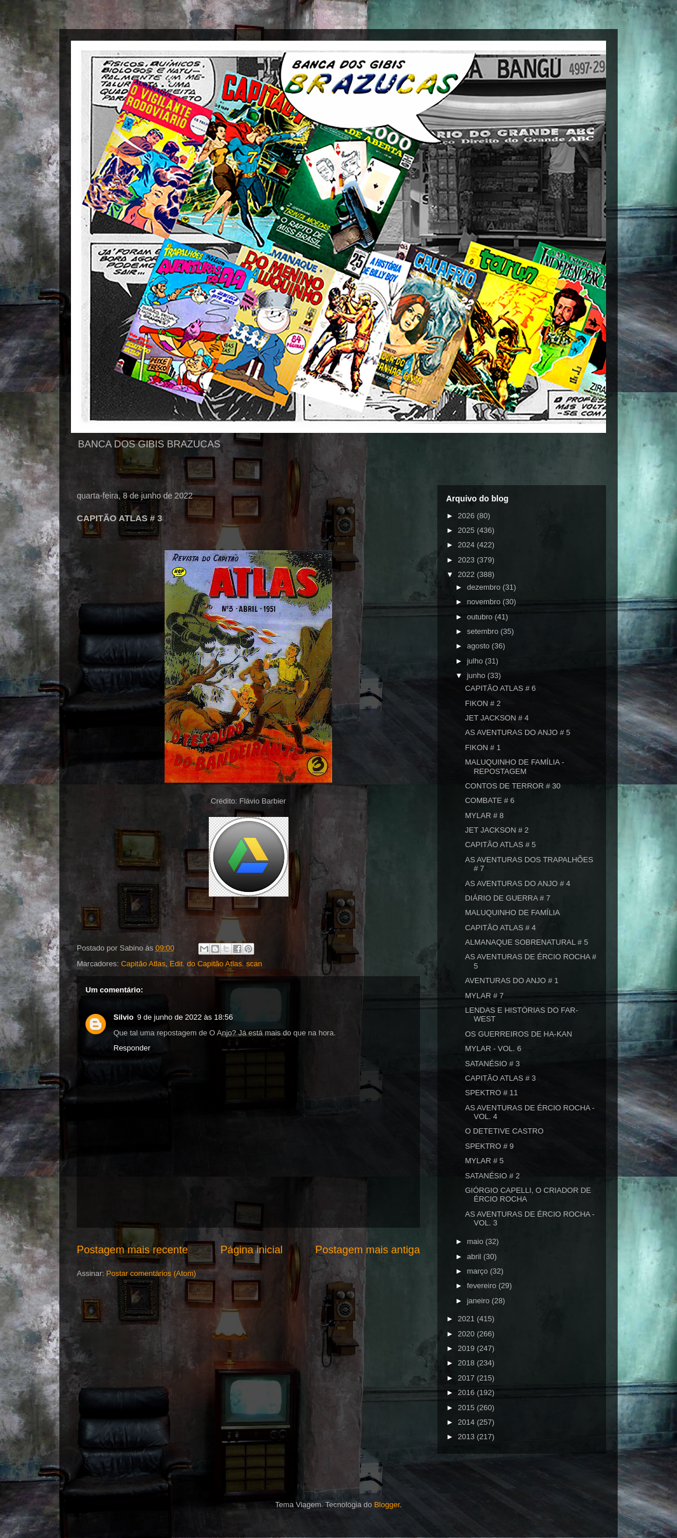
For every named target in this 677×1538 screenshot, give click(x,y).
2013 (467, 1436)
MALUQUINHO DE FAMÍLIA (512, 912)
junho (477, 675)
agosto (479, 645)
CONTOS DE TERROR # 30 (512, 785)
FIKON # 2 (482, 703)
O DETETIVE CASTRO (504, 1131)
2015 (467, 1407)
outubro (481, 616)
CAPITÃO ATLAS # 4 (500, 927)
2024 (467, 544)
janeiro (479, 1300)
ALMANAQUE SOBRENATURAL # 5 (526, 942)
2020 (467, 1333)
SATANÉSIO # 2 (492, 1175)
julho (476, 661)
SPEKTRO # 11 (491, 1092)
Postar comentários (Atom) (151, 1273)
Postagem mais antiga (367, 1250)
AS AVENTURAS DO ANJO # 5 (517, 732)
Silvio (123, 1017)
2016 (467, 1392)
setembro (484, 631)
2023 (467, 559)
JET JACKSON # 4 (497, 718)
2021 (467, 1318)
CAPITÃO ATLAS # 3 (500, 1078)
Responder (132, 1048)
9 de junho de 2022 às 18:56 (185, 1017)
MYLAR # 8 (484, 815)
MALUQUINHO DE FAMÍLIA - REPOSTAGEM (514, 767)
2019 (467, 1348)
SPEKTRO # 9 (489, 1146)
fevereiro (482, 1285)
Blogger (387, 1504)
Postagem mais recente (132, 1250)
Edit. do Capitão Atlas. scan (216, 963)
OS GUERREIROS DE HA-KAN (518, 1034)
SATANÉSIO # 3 (492, 1063)
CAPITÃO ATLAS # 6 (500, 688)
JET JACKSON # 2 (497, 830)
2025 (467, 530)
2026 (467, 515)
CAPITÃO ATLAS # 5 (500, 844)
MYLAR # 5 (484, 1160)
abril (475, 1256)
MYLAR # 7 (484, 995)
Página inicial (251, 1250)
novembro (485, 601)
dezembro (485, 587)
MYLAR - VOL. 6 (493, 1048)
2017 (467, 1378)
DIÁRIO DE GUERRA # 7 (507, 898)
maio (476, 1241)
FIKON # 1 (482, 747)
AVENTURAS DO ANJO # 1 (511, 980)
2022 (467, 574)
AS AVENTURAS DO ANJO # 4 (517, 883)
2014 (467, 1422)
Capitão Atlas (143, 963)
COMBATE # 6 (489, 800)
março (478, 1271)
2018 (467, 1362)
